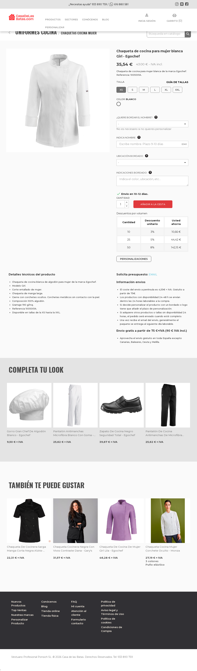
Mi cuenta (77, 606)
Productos (53, 19)
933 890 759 (123, 656)
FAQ (74, 601)
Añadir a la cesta (153, 204)
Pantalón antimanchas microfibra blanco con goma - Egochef (73, 433)
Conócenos (90, 19)
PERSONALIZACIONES (134, 258)
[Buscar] (169, 34)
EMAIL (153, 274)
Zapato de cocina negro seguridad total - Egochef (117, 433)
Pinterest (181, 4)
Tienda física (49, 615)
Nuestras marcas (22, 614)
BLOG (105, 19)
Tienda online (50, 611)
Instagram (176, 4)
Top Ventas (18, 610)
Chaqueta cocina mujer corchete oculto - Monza (163, 548)
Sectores (71, 19)
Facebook (186, 4)
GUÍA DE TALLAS (177, 82)
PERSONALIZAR (54, 27)
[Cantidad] (120, 204)
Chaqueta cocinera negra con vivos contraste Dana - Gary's (73, 548)
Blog (44, 606)
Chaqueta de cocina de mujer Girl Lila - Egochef (120, 548)
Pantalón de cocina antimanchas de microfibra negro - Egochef (164, 433)
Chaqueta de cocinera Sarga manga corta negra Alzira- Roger (26, 549)
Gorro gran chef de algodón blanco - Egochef (26, 433)
